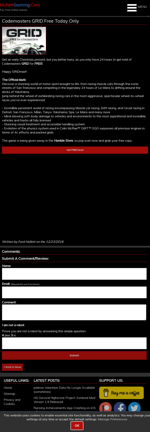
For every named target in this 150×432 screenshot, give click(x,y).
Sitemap (9, 394)
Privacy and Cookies (12, 402)
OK (77, 426)
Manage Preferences (112, 419)
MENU (136, 8)
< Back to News (12, 367)
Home (8, 388)
